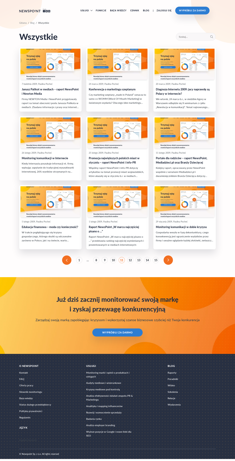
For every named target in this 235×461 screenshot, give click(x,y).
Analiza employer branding (100, 427)
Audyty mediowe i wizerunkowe (103, 384)
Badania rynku (94, 420)
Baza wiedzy (118, 10)
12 (130, 261)
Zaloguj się (164, 10)
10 (113, 261)
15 (156, 261)
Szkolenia (173, 393)
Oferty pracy (26, 386)
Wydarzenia (174, 406)
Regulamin (24, 419)
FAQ (21, 380)
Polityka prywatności (30, 412)
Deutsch (32, 442)
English (23, 442)
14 (147, 261)
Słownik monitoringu (30, 393)
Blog (146, 10)
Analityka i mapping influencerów (104, 407)
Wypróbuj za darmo (192, 10)
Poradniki (173, 380)
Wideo (171, 386)
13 (139, 261)
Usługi (84, 10)
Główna (23, 23)
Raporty (172, 373)
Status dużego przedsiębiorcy (35, 406)
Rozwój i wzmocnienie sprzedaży (104, 414)
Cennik (134, 10)
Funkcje (101, 10)
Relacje (171, 399)
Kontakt (23, 373)
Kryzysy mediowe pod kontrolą (103, 390)
